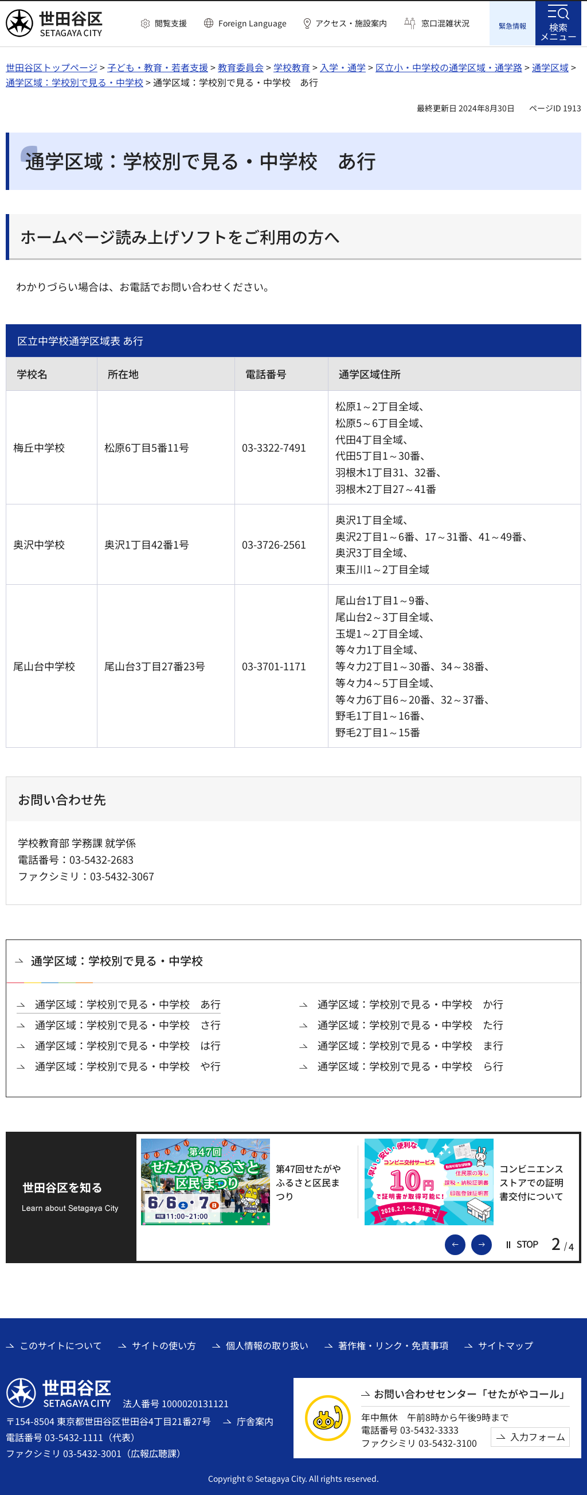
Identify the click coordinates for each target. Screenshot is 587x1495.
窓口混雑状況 (445, 23)
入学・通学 (343, 66)
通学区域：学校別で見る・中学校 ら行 (410, 1065)
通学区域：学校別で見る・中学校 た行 (410, 1023)
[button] (164, 23)
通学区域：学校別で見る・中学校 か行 (410, 1002)
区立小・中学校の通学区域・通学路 (448, 66)
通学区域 (550, 66)
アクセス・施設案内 (351, 23)
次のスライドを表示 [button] (491, 1241)
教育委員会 (241, 66)
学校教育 (291, 66)
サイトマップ (505, 1343)
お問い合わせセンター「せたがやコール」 (472, 1392)
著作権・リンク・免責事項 (393, 1343)
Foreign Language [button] (252, 23)
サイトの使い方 (164, 1343)
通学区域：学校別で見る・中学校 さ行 (128, 1023)
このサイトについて (60, 1343)
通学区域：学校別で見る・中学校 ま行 (410, 1044)
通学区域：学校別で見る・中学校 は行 (128, 1044)
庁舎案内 (255, 1420)
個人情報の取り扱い (267, 1343)
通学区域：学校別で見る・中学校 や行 (128, 1065)
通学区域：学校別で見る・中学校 (74, 81)
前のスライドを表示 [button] (464, 1241)
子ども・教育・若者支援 (157, 66)
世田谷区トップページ (51, 66)
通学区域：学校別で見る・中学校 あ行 (128, 1002)
